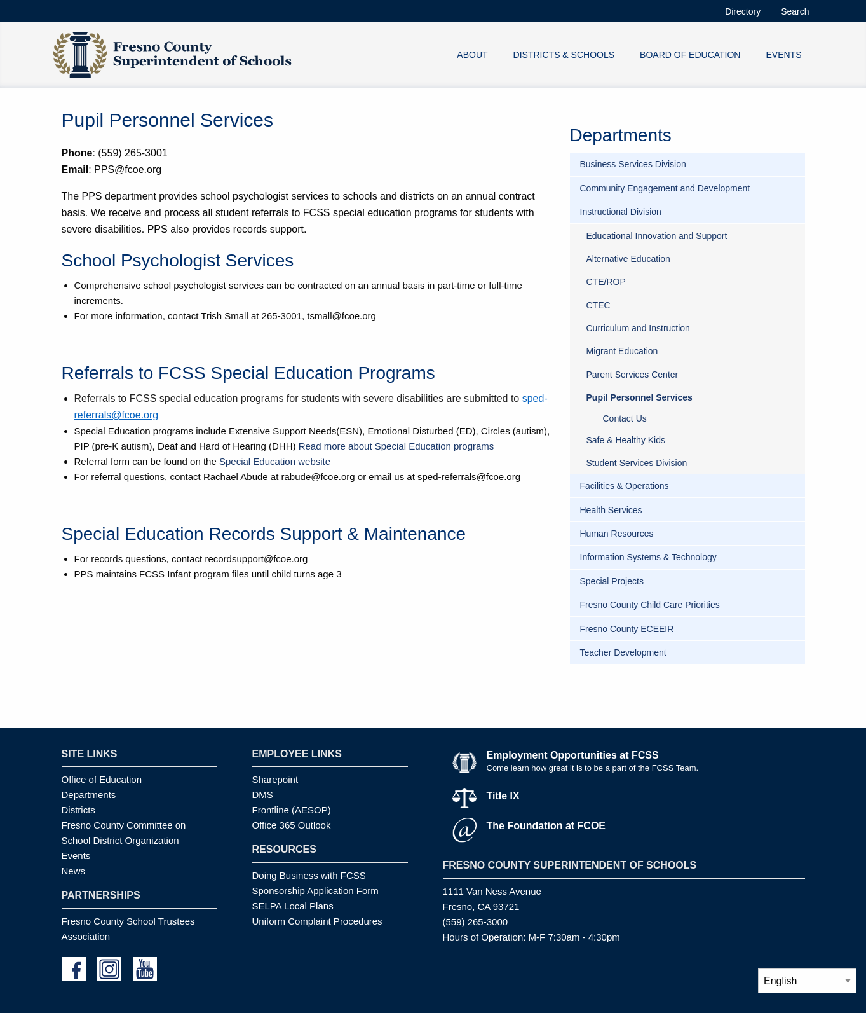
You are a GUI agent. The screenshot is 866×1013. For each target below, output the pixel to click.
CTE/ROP (606, 282)
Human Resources (617, 533)
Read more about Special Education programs (396, 446)
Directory (743, 11)
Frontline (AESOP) (291, 809)
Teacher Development (623, 652)
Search (795, 11)
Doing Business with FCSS (309, 875)
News (74, 870)
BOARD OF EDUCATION (690, 55)
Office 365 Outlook (291, 825)
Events (76, 855)
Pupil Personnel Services (639, 397)
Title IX (503, 795)
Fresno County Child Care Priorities (650, 605)
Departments (89, 794)
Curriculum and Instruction (638, 328)
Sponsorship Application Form (315, 890)
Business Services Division (633, 164)
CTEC (598, 305)
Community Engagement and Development (665, 188)
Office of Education (102, 779)
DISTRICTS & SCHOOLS (563, 55)
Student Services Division (636, 463)
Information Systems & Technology (648, 557)
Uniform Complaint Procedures (317, 921)
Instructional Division (620, 212)
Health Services (611, 510)
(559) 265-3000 (475, 921)
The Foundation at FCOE (546, 825)
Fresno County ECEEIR (627, 629)
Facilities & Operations (624, 486)
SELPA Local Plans (293, 905)
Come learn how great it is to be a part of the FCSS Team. (593, 768)
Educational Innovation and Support (656, 236)
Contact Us (625, 418)
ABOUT (472, 55)
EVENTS (783, 55)
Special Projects (612, 581)
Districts (78, 809)
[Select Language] (807, 980)
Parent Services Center (632, 374)
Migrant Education (622, 351)
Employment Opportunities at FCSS (573, 755)
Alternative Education (628, 259)
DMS (262, 794)
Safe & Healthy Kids (626, 440)
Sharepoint (275, 779)
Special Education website (274, 461)
